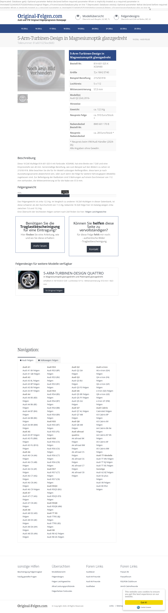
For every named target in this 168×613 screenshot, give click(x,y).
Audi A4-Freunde (93, 576)
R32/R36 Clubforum (128, 581)
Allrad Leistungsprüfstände (63, 586)
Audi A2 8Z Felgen (104, 472)
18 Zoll (67, 28)
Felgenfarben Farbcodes (62, 591)
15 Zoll (24, 28)
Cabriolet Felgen (104, 411)
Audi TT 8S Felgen (104, 465)
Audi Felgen (26, 360)
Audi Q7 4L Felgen (80, 411)
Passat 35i (124, 572)
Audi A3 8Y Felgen (31, 390)
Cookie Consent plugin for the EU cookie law (144, 607)
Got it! (144, 602)
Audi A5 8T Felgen (31, 435)
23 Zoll (137, 28)
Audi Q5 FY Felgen (80, 397)
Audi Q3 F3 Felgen (80, 387)
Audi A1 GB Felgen (31, 373)
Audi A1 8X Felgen (31, 370)
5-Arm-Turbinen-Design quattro (73, 273)
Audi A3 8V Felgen (31, 387)
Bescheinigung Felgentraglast (30, 572)
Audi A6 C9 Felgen (31, 489)
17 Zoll (52, 28)
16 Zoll (38, 28)
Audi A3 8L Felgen (31, 380)
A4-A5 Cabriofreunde (129, 586)
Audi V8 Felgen (103, 482)
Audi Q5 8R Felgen (80, 394)
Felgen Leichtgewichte (95, 211)
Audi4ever (90, 572)
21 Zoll (109, 28)
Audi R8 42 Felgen (55, 533)
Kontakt (93, 249)
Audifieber (90, 586)
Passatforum (125, 576)
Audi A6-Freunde (93, 581)
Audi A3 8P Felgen (31, 384)
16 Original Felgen (54, 290)
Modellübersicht (93, 16)
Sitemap (119, 606)
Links (111, 606)
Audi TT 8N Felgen (105, 458)
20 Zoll (95, 28)
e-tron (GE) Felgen (104, 390)
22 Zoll (123, 28)
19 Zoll (81, 28)
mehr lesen (40, 245)
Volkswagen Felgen (48, 360)
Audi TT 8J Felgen (104, 462)
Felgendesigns (130, 16)
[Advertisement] (40, 113)
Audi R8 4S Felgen (55, 537)
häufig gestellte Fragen (27, 576)
